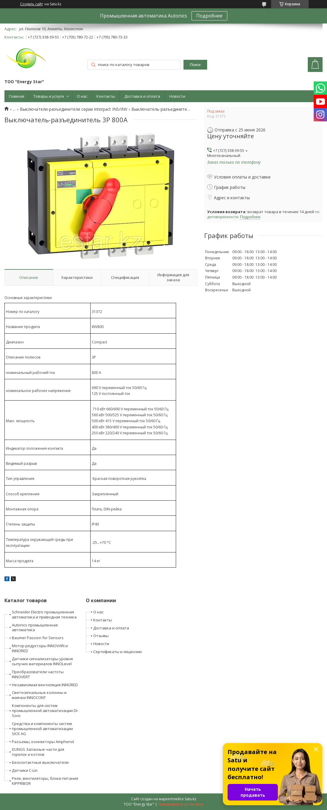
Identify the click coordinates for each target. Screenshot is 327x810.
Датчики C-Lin (25, 770)
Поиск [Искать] (195, 64)
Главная (16, 96)
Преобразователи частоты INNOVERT (38, 674)
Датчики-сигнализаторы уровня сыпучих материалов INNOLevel (42, 661)
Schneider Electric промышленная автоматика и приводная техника (44, 614)
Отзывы (101, 635)
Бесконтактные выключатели (40, 762)
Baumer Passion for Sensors (38, 637)
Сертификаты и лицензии (117, 651)
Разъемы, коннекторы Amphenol (43, 741)
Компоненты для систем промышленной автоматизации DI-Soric (45, 710)
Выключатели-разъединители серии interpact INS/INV (73, 109)
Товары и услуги (48, 96)
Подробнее (209, 15)
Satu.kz (190, 798)
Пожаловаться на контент (180, 804)
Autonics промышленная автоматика (35, 627)
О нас (82, 96)
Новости (177, 96)
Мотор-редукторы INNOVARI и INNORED (40, 648)
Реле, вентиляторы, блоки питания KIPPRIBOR (45, 781)
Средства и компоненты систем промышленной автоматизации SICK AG (42, 728)
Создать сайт (31, 4)
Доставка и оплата (142, 96)
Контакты (105, 96)
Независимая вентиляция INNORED (45, 684)
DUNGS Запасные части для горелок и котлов (38, 752)
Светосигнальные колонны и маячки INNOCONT (39, 695)
